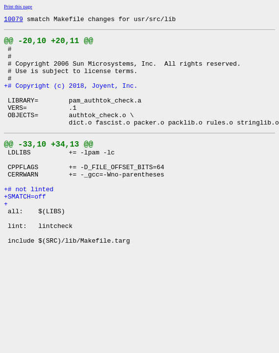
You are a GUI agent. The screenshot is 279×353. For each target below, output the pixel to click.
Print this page (18, 6)
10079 (13, 20)
